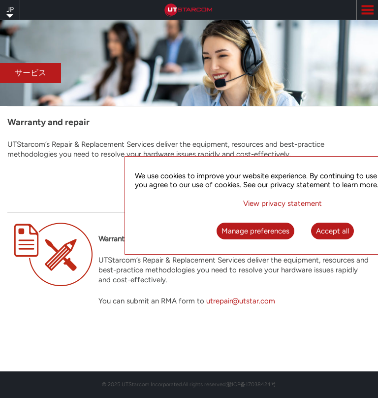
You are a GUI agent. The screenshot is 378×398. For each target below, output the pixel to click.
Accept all (332, 231)
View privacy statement (282, 203)
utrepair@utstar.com (240, 301)
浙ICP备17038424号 (251, 384)
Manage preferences (255, 231)
